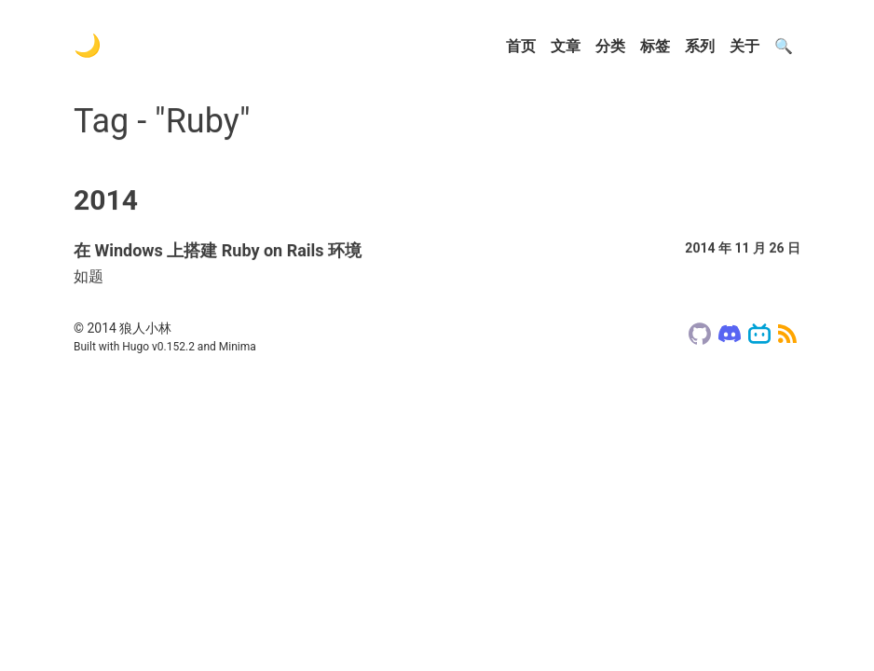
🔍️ (783, 46)
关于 (744, 46)
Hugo (135, 346)
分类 (610, 46)
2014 (106, 202)
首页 (521, 46)
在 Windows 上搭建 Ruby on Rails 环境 (218, 253)
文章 (565, 46)
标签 (655, 46)
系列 (700, 46)
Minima (237, 346)
